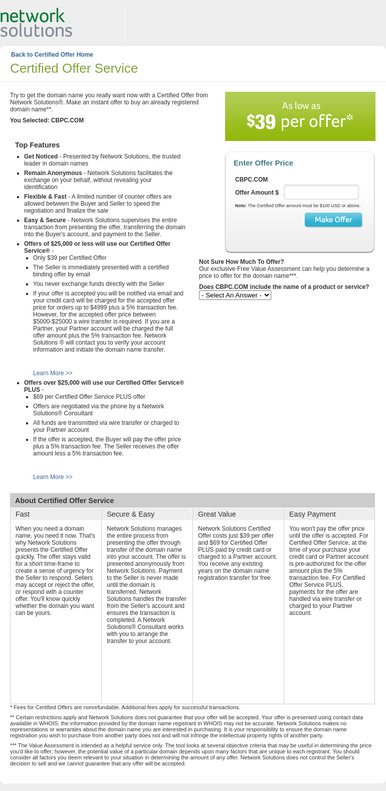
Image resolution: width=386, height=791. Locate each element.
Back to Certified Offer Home (52, 54)
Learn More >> (53, 373)
